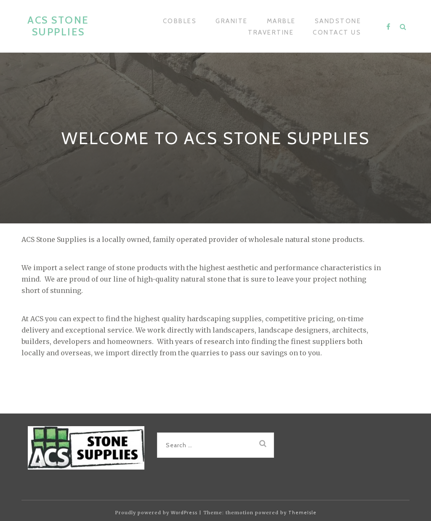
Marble (281, 21)
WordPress (184, 513)
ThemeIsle (302, 513)
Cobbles (180, 21)
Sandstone (338, 21)
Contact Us (337, 32)
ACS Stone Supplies (58, 26)
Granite (232, 21)
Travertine (271, 32)
